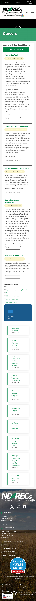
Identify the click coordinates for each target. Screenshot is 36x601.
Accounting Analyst (12, 55)
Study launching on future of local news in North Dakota (16, 478)
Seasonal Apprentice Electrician (17, 168)
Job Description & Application (13, 118)
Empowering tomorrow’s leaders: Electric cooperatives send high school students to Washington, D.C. (16, 460)
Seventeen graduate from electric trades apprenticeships (16, 378)
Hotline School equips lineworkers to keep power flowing (15, 442)
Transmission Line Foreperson (16, 126)
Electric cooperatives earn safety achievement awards (15, 394)
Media (18, 2)
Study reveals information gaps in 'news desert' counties (16, 409)
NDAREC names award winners (15, 329)
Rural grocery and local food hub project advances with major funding (15, 425)
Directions (4, 524)
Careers (6, 2)
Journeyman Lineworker (14, 255)
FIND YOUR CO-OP (10, 314)
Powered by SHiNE (5, 593)
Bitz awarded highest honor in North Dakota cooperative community (16, 344)
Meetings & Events (30, 2)
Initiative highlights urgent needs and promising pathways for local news (16, 361)
